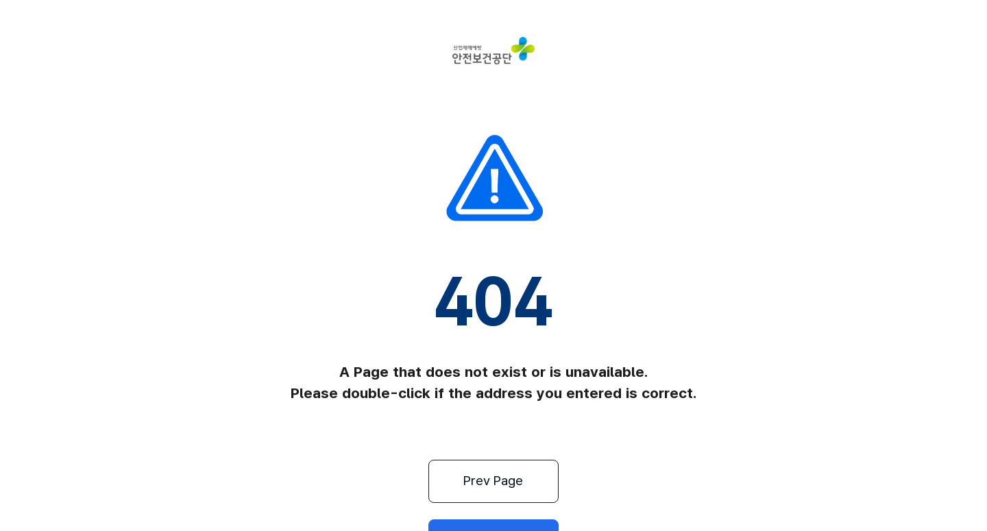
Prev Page (424, 481)
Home (563, 481)
